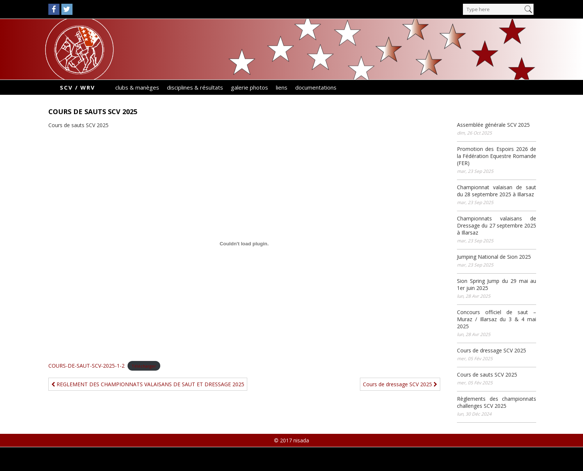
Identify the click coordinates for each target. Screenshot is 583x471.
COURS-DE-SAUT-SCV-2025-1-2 (86, 365)
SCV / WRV (77, 87)
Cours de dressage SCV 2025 (400, 384)
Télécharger (144, 366)
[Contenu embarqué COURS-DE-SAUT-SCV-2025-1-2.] (244, 243)
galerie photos (249, 87)
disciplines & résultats (195, 87)
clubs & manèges (137, 87)
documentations (315, 87)
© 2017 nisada (291, 440)
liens (281, 87)
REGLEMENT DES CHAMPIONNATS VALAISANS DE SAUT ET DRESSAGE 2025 (147, 384)
